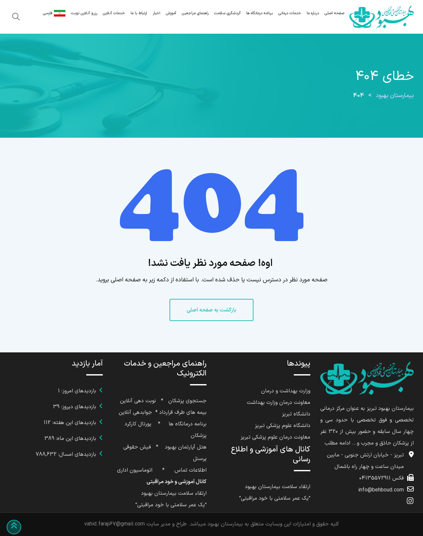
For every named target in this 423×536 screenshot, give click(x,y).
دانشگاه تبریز (296, 414)
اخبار (156, 13)
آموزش (171, 13)
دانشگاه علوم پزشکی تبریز (282, 426)
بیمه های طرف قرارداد (183, 412)
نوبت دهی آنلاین (138, 401)
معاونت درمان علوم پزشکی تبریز (275, 437)
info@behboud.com (381, 490)
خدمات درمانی (289, 13)
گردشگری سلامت (227, 13)
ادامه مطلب (337, 443)
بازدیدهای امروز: (78, 391)
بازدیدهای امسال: (76, 454)
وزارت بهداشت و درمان (285, 391)
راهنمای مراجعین (195, 13)
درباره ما (313, 13)
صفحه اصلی (334, 13)
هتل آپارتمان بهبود (186, 447)
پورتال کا (142, 424)
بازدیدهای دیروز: (77, 407)
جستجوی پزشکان (187, 401)
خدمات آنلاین (114, 13)
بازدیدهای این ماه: (75, 439)
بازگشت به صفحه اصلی (211, 310)
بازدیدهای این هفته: (73, 423)
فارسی (54, 13)
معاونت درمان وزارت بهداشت (278, 403)
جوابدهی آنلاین (135, 412)
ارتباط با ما (139, 13)
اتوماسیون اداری (134, 470)
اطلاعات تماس (190, 470)
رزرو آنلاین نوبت (84, 13)
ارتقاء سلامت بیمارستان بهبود (277, 487)
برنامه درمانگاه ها (259, 13)
